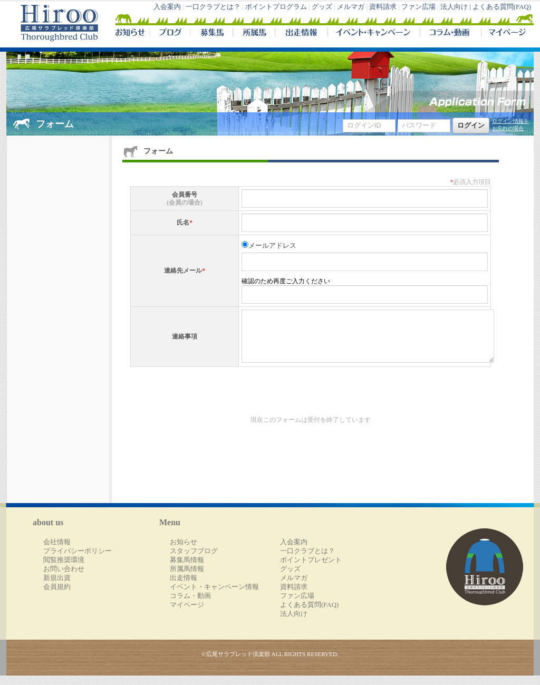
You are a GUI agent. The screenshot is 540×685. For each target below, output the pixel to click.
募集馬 (211, 33)
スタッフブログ (194, 560)
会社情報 (57, 551)
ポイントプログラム (276, 7)
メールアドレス (272, 245)
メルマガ (350, 7)
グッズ (322, 7)
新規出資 (57, 587)
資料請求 (383, 7)
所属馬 (254, 33)
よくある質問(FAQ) (501, 7)
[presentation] (210, 405)
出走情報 (301, 33)
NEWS (131, 33)
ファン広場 (418, 7)
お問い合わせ (63, 578)
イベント (373, 33)
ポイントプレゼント (311, 569)
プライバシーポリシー (77, 560)
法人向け (293, 623)
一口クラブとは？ (213, 7)
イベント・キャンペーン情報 (214, 596)
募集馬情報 (187, 569)
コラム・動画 (450, 33)
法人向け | (456, 7)
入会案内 (167, 7)
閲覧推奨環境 (63, 569)
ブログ (170, 33)
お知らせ (183, 551)
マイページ (505, 33)
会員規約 (57, 596)
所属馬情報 (187, 578)
